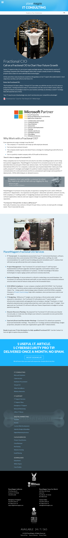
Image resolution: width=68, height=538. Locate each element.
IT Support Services (19, 399)
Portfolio (16, 419)
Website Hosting (19, 450)
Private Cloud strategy (21, 292)
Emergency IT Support (20, 405)
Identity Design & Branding (21, 429)
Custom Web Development (21, 426)
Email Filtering (18, 453)
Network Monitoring (20, 409)
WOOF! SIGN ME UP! (34, 357)
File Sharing (17, 446)
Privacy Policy (42, 535)
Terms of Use (23, 535)
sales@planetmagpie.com (46, 505)
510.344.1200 (12, 495)
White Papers (18, 464)
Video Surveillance (19, 388)
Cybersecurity (18, 378)
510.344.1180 (43, 501)
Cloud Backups (18, 443)
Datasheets (17, 460)
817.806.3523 (12, 503)
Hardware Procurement (20, 381)
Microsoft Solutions (19, 375)
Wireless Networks (19, 391)
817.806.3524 (43, 503)
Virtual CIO (17, 385)
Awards (16, 422)
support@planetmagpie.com (15, 505)
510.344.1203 (12, 501)
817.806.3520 (43, 496)
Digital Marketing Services (21, 432)
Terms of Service (33, 535)
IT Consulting (34, 7)
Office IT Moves (18, 412)
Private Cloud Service (20, 440)
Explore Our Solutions (34, 13)
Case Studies (18, 467)
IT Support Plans (19, 402)
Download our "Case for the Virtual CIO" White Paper (23, 98)
